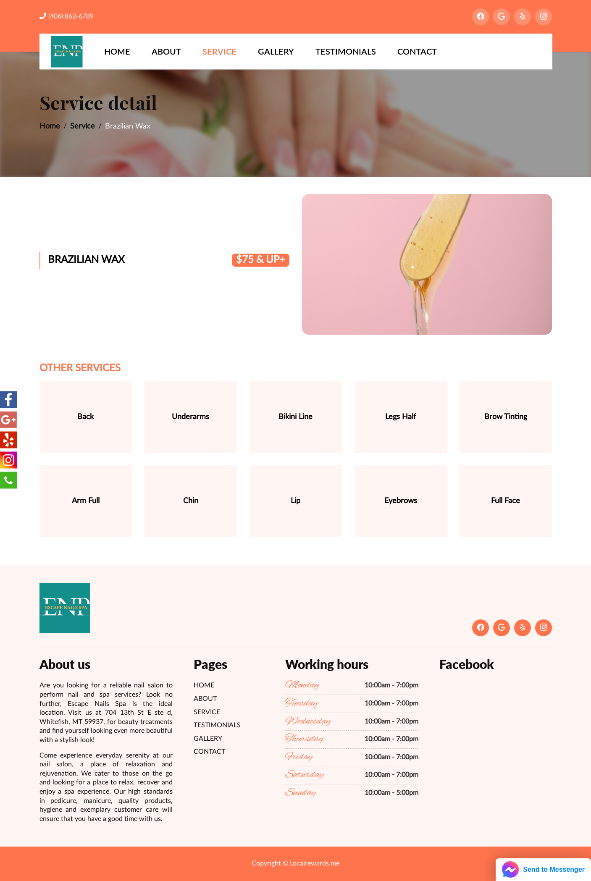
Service (219, 51)
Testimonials (345, 51)
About (166, 51)
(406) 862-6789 (66, 16)
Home (117, 51)
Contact (417, 51)
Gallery (276, 51)
